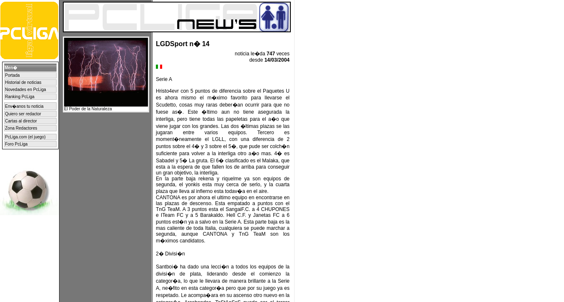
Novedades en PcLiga (25, 89)
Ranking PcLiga (19, 96)
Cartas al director (21, 121)
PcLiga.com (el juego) (25, 137)
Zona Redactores (21, 128)
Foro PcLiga (16, 144)
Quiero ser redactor (23, 114)
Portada (12, 75)
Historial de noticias (23, 82)
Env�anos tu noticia (24, 106)
